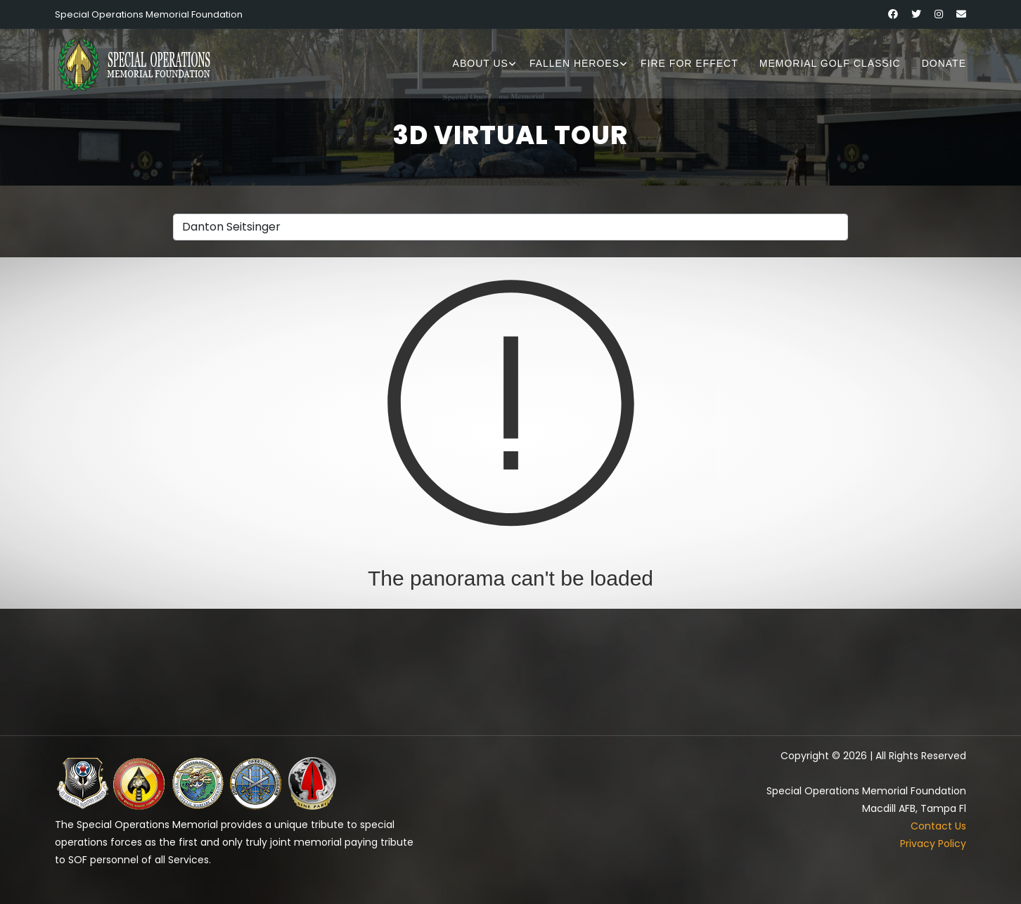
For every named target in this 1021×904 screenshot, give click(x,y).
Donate (944, 63)
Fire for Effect (689, 63)
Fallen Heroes (574, 63)
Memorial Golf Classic (830, 63)
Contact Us (938, 826)
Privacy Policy (933, 844)
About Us (480, 63)
